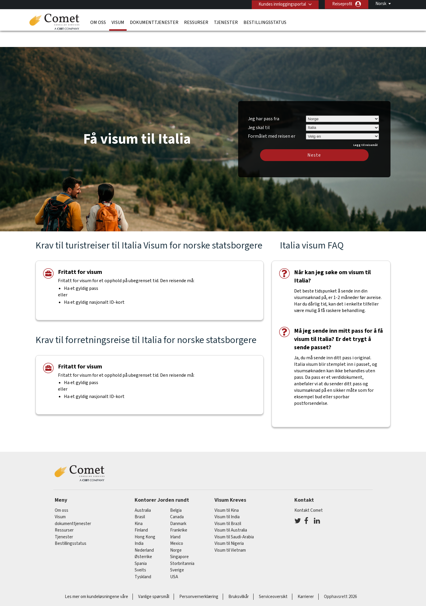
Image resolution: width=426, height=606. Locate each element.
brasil (140, 500)
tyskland (143, 559)
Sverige (177, 553)
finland (141, 513)
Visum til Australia (230, 513)
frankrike (178, 513)
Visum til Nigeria (229, 526)
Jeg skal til (259, 110)
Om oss (98, 22)
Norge (176, 533)
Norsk (380, 4)
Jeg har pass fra (263, 101)
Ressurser (196, 22)
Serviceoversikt (273, 579)
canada (177, 500)
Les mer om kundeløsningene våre (96, 579)
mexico (176, 526)
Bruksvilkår (238, 579)
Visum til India (227, 500)
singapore (179, 540)
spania (141, 546)
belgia (176, 493)
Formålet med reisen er (271, 118)
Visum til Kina (226, 493)
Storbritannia (182, 546)
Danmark (178, 506)
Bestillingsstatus (264, 22)
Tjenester (226, 22)
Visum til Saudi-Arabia (234, 519)
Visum (118, 22)
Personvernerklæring (198, 579)
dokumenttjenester (154, 22)
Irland (175, 519)
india (139, 526)
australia (143, 493)
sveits (140, 553)
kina (139, 506)
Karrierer (306, 579)
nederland (144, 533)
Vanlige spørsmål (153, 579)
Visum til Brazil (227, 506)
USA (174, 559)
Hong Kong (145, 519)
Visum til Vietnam (230, 533)
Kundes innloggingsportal (281, 4)
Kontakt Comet (308, 493)
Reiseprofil (342, 4)
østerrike (143, 540)
